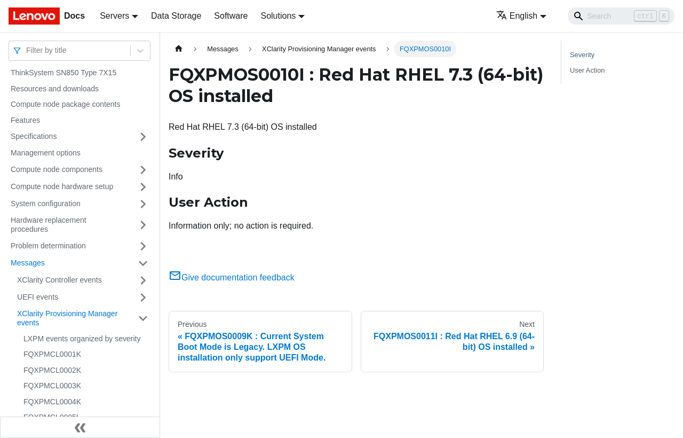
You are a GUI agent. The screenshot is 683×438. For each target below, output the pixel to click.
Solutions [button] (278, 15)
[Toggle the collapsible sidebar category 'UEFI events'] (143, 297)
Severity (582, 55)
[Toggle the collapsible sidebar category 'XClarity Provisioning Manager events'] (143, 318)
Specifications (34, 136)
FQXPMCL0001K (52, 354)
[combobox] (27, 50)
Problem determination (48, 245)
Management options (46, 152)
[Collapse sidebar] (80, 427)
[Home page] (179, 49)
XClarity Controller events (59, 280)
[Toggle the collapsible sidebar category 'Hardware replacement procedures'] (143, 225)
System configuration (46, 203)
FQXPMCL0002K (52, 370)
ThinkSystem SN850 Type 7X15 (63, 72)
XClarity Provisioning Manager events (67, 318)
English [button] (516, 15)
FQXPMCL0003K (52, 385)
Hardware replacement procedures (48, 225)
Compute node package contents (65, 104)
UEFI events (37, 297)
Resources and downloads (55, 88)
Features (25, 120)
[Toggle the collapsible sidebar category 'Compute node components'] (143, 169)
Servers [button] (114, 15)
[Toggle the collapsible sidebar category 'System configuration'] (143, 204)
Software (231, 15)
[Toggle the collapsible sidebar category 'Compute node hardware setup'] (143, 186)
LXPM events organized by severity (81, 338)
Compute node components (56, 169)
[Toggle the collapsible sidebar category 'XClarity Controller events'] (143, 280)
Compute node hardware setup (62, 186)
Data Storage (176, 15)
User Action (587, 70)
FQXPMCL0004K (52, 401)
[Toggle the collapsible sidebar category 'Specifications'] (143, 136)
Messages (28, 263)
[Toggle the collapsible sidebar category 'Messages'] (143, 263)
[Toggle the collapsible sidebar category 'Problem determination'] (143, 246)
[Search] (621, 16)
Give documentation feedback (232, 277)
